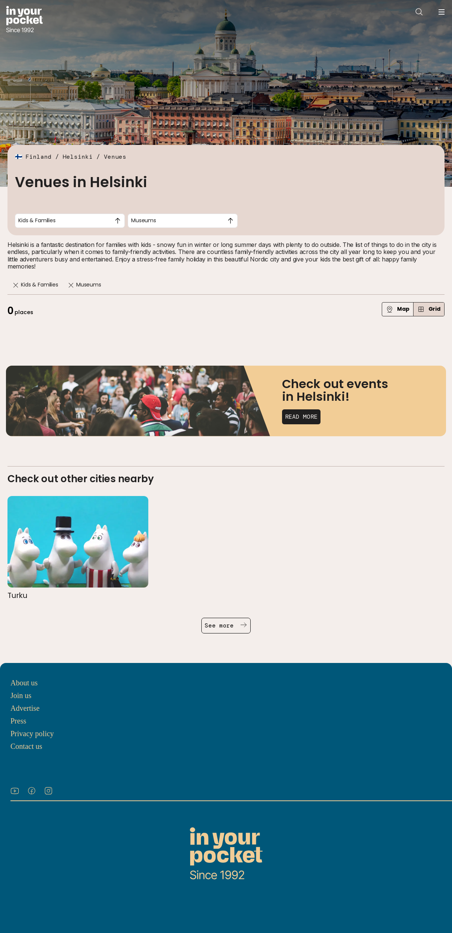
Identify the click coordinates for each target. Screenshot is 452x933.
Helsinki (78, 157)
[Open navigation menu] (441, 11)
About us (24, 683)
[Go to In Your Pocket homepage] (24, 20)
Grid (428, 309)
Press (18, 721)
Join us (20, 695)
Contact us (26, 746)
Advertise (25, 708)
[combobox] (70, 221)
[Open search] (419, 12)
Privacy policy (32, 733)
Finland (38, 157)
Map (397, 309)
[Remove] (15, 285)
